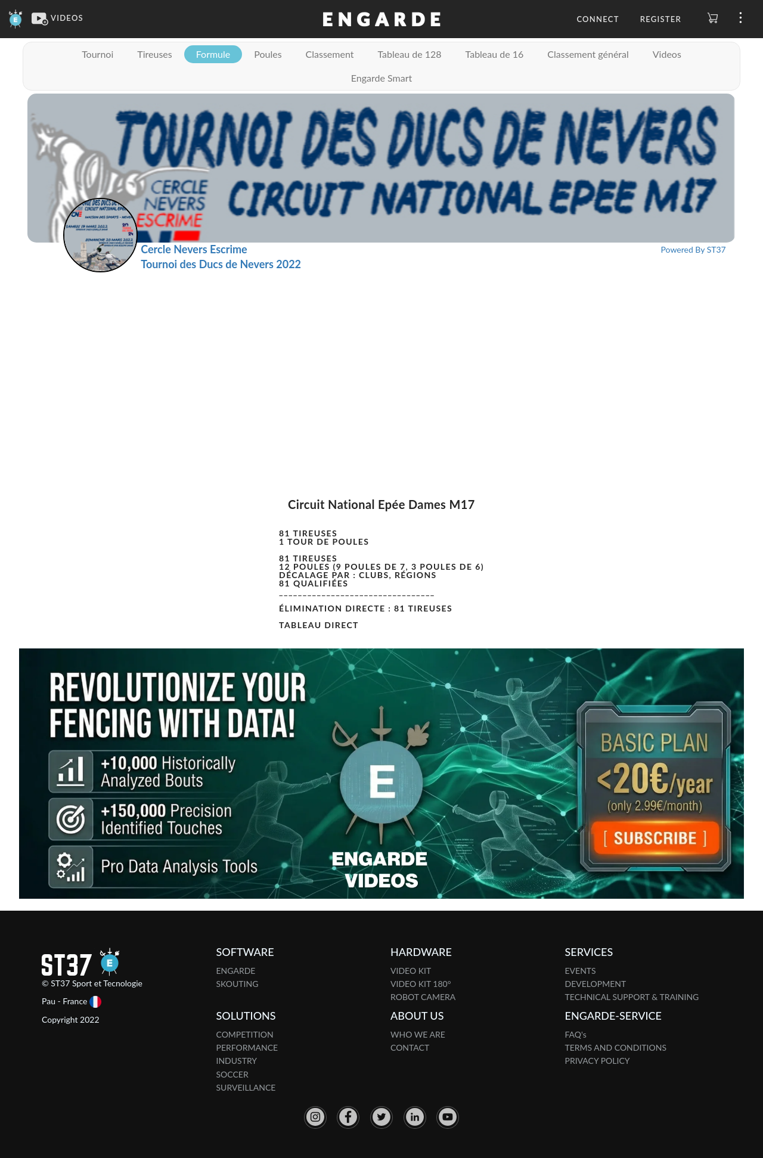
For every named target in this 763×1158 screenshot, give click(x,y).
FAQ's (576, 1034)
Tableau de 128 (409, 54)
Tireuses (154, 54)
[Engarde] (16, 18)
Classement (330, 54)
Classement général (587, 54)
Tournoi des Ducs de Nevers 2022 (221, 264)
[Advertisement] (381, 361)
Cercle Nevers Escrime (194, 249)
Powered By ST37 (693, 249)
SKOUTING (237, 984)
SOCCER (232, 1074)
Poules (267, 54)
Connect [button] (597, 19)
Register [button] (660, 19)
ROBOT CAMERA (422, 997)
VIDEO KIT (410, 970)
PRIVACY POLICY (597, 1060)
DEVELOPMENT (595, 984)
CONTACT (409, 1047)
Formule (213, 54)
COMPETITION (245, 1034)
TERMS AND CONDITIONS (616, 1047)
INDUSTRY (237, 1060)
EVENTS (580, 970)
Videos (667, 54)
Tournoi (97, 54)
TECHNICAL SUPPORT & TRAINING (632, 997)
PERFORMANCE (247, 1047)
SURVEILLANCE (246, 1087)
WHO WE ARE (417, 1034)
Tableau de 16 (495, 54)
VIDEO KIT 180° (420, 984)
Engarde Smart (381, 77)
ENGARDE (236, 970)
